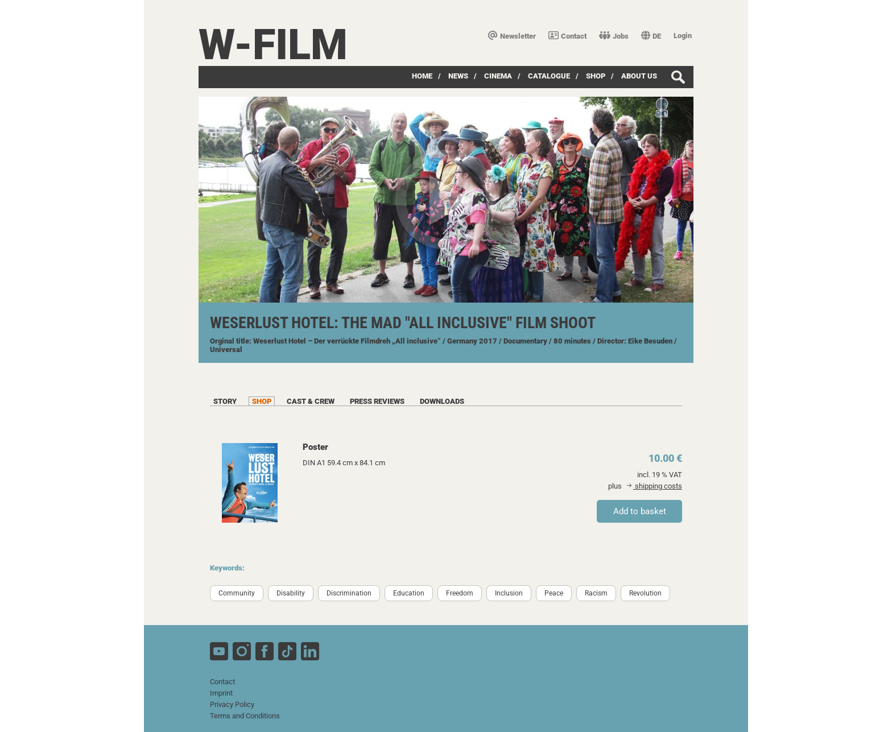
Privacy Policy (232, 704)
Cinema (498, 76)
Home (422, 76)
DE (651, 36)
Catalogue (549, 76)
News (458, 76)
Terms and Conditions (245, 716)
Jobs (614, 36)
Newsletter (512, 36)
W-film (273, 44)
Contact (567, 36)
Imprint (221, 693)
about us (639, 76)
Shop (595, 76)
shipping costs (654, 486)
